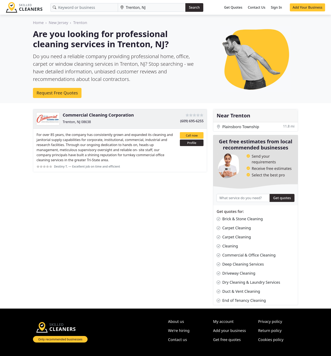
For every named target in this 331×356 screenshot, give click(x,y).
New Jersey (58, 22)
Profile (191, 143)
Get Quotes (233, 7)
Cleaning (227, 246)
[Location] (152, 7)
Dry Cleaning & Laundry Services (248, 282)
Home (38, 22)
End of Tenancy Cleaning (241, 300)
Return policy (270, 330)
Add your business (229, 330)
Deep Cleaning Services (240, 264)
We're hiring (179, 330)
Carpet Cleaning (234, 228)
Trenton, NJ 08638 (77, 122)
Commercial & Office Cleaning (246, 255)
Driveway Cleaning (236, 273)
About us (176, 321)
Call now (192, 135)
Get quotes (282, 198)
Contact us (177, 339)
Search (194, 7)
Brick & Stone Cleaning (240, 219)
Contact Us (256, 7)
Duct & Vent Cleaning (238, 291)
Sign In (276, 7)
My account (223, 321)
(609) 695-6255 (192, 121)
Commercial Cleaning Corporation (98, 115)
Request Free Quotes (57, 93)
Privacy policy (270, 321)
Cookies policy (271, 339)
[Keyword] (84, 7)
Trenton (80, 22)
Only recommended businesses (60, 339)
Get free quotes (227, 339)
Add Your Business (307, 7)
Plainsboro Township (255, 127)
